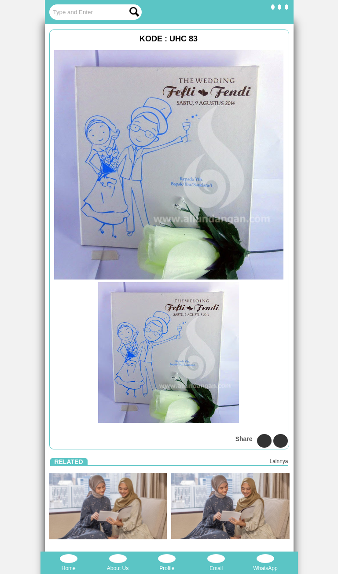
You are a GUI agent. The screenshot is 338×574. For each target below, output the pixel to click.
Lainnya (278, 461)
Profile (167, 562)
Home (68, 562)
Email (216, 562)
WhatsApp (265, 562)
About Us (118, 562)
